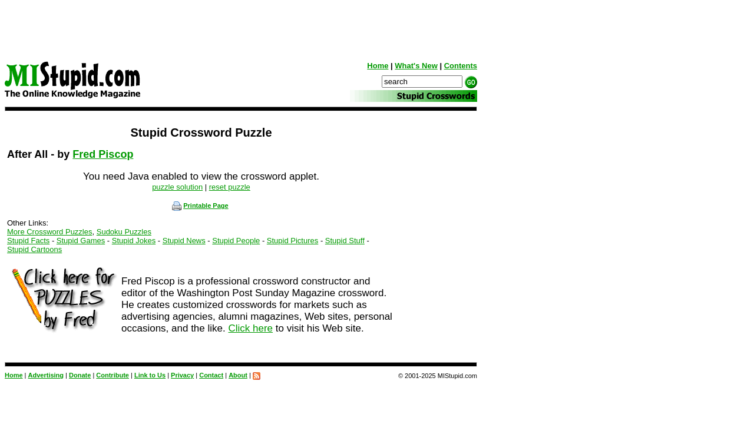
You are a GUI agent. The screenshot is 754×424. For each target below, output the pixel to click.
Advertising (46, 375)
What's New (416, 65)
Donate (80, 375)
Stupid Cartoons (34, 249)
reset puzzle (229, 187)
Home (377, 65)
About (238, 375)
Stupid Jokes (134, 240)
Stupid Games (81, 240)
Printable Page (200, 205)
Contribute (112, 375)
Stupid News (184, 240)
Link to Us (150, 375)
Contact (211, 375)
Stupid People (236, 240)
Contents (460, 65)
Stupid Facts (28, 240)
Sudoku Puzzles (124, 231)
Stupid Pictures (292, 240)
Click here (250, 328)
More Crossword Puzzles (49, 231)
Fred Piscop (102, 154)
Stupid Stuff (345, 240)
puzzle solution (177, 187)
